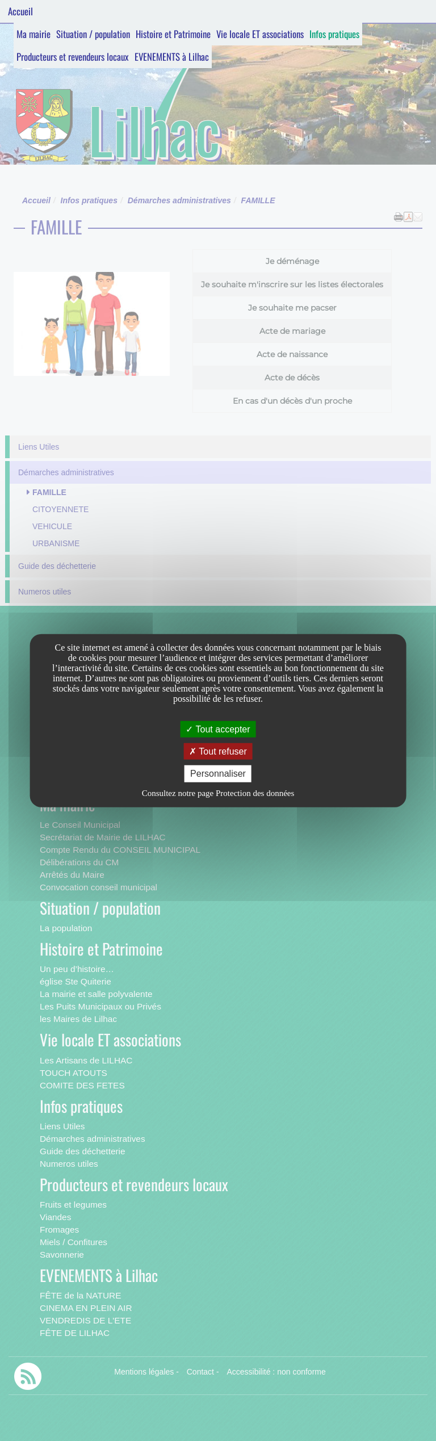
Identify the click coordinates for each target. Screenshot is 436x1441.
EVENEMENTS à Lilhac (172, 56)
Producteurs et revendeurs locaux (72, 56)
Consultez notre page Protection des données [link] (218, 792)
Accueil (20, 11)
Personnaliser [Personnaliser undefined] (218, 773)
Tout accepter (218, 729)
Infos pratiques (334, 34)
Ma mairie (33, 34)
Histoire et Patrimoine (173, 34)
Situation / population (93, 34)
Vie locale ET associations (260, 34)
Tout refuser (218, 751)
